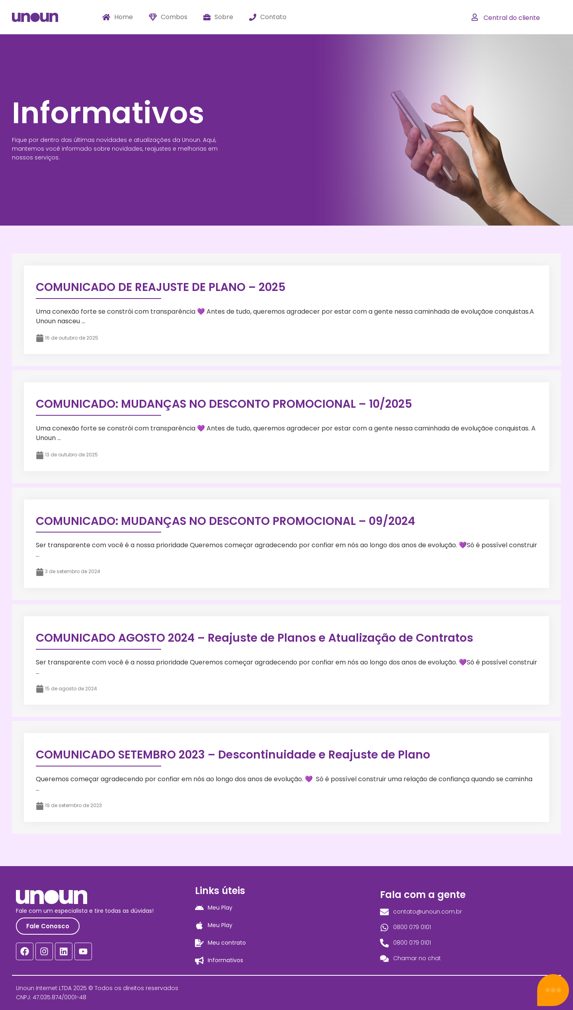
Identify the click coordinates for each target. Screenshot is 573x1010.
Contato (267, 17)
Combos (168, 17)
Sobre (218, 17)
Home (117, 17)
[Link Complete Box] (286, 309)
